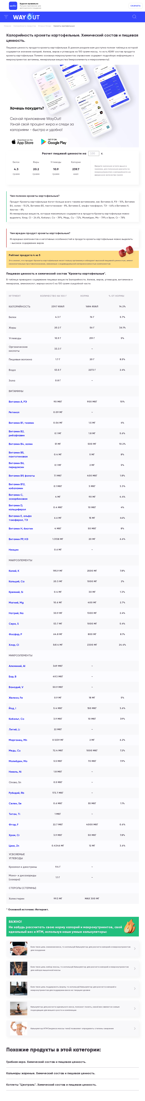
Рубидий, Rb (16, 792)
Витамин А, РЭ (18, 401)
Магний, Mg (16, 602)
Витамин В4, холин (21, 444)
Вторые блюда (44, 26)
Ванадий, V (16, 687)
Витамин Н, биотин (21, 528)
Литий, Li (14, 729)
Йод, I (12, 708)
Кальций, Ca (16, 581)
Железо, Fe (16, 697)
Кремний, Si (16, 592)
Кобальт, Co (16, 718)
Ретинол (14, 412)
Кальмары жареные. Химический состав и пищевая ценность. (50, 1073)
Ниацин (14, 549)
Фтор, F (13, 824)
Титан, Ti (14, 814)
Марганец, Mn (18, 740)
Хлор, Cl (14, 644)
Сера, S (14, 623)
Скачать (135, 6)
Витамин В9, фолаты (22, 475)
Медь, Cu (15, 750)
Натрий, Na (16, 613)
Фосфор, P (15, 634)
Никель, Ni (15, 771)
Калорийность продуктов (25, 26)
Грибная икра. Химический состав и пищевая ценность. (46, 1062)
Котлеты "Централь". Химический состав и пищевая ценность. (51, 1084)
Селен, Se (15, 803)
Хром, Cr (14, 835)
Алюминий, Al (17, 666)
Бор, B (12, 676)
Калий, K (14, 570)
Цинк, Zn (14, 845)
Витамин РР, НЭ (18, 539)
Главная (7, 26)
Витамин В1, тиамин (21, 422)
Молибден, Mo (18, 761)
